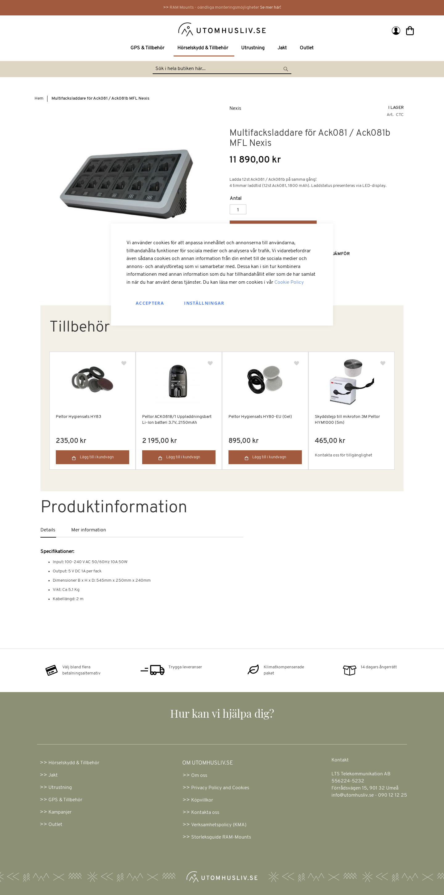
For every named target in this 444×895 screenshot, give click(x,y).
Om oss (199, 775)
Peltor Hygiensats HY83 (78, 417)
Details (47, 530)
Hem (39, 98)
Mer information (88, 530)
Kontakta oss (205, 812)
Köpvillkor (202, 800)
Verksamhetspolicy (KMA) (218, 825)
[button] (382, 363)
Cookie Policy (289, 282)
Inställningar (204, 303)
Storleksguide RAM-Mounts (221, 837)
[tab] (56, 531)
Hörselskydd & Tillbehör (73, 763)
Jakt (53, 775)
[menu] (222, 48)
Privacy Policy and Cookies (220, 788)
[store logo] (127, 29)
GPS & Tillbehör (65, 800)
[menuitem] (149, 48)
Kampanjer (60, 812)
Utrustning (60, 787)
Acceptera (150, 303)
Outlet (55, 824)
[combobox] (222, 69)
